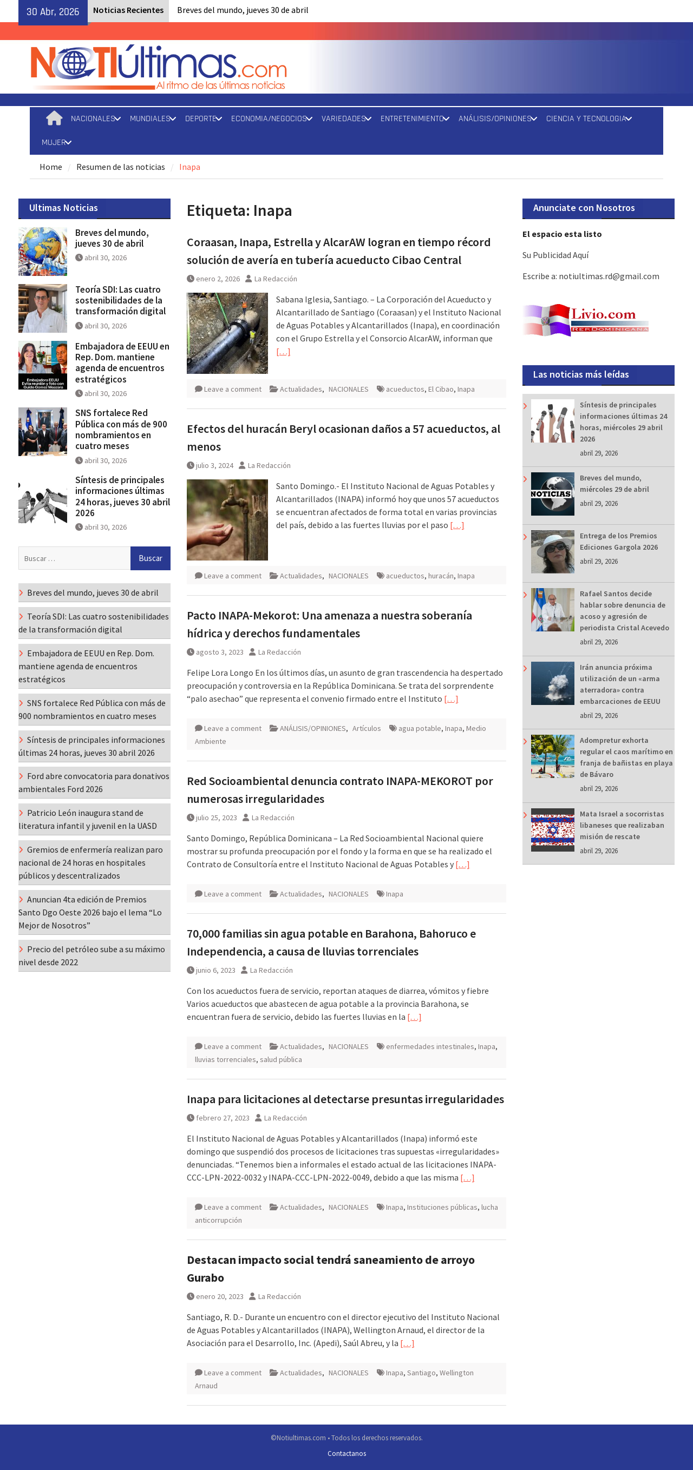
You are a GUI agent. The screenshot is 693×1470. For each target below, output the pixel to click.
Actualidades (301, 389)
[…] (283, 351)
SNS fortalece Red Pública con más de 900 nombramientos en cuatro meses (121, 429)
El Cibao (441, 389)
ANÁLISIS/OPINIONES (495, 118)
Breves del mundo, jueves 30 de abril (243, 9)
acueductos (405, 389)
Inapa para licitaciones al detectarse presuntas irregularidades (345, 1098)
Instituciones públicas (442, 1207)
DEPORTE (201, 118)
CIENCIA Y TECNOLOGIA (586, 118)
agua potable (419, 728)
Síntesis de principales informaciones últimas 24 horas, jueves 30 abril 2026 (122, 496)
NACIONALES (93, 118)
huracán (441, 576)
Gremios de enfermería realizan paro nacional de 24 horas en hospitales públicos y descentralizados (90, 862)
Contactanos (347, 1453)
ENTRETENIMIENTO (412, 118)
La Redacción (275, 279)
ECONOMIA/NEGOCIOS (269, 118)
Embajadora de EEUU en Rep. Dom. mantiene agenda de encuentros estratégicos (122, 362)
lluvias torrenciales (225, 1059)
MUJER (54, 142)
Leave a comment (232, 389)
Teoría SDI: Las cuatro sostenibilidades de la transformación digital (120, 301)
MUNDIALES (150, 118)
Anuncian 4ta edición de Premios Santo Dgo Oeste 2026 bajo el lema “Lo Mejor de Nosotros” (90, 912)
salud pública (281, 1059)
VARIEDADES (344, 118)
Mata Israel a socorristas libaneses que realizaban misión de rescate (622, 825)
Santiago (421, 1372)
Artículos (366, 728)
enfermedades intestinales (430, 1046)
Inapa (466, 389)
